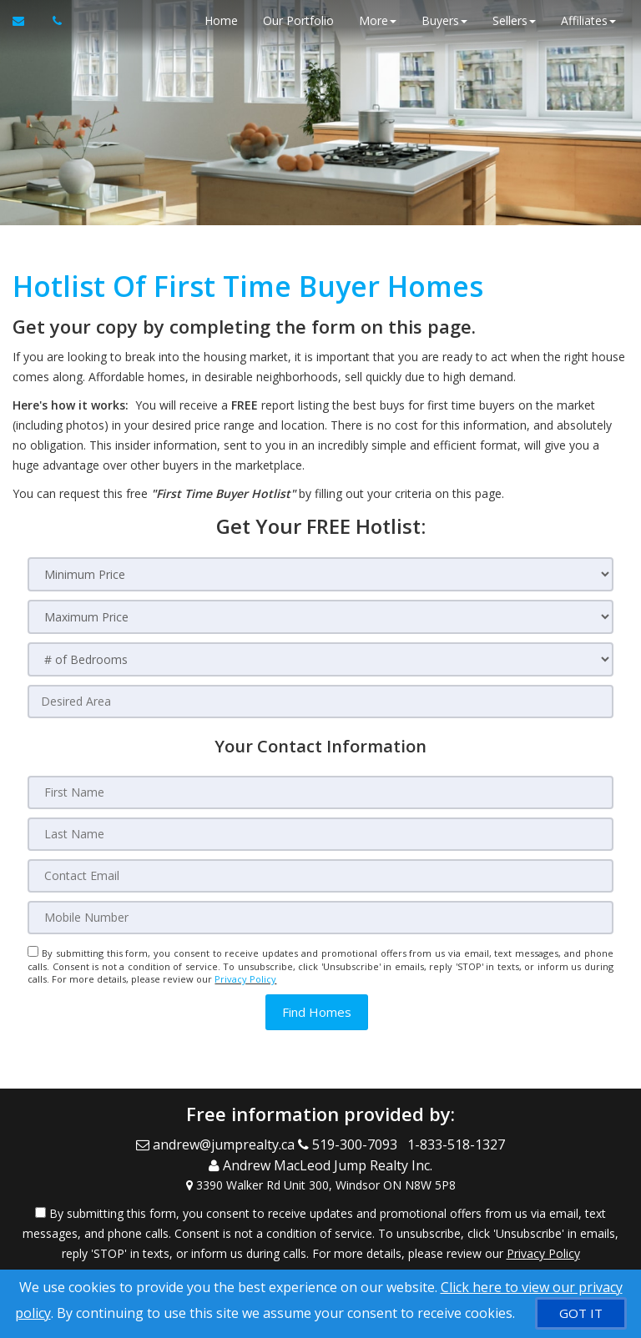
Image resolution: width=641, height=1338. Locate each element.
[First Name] (320, 792)
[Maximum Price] (320, 617)
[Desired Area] (320, 701)
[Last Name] (320, 834)
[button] (316, 1012)
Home (221, 20)
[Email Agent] (26, 21)
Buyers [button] (444, 20)
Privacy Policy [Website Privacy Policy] (245, 979)
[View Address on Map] (320, 1183)
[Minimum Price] (320, 574)
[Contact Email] (320, 876)
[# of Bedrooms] (320, 659)
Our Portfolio (298, 20)
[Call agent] (52, 21)
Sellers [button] (514, 20)
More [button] (377, 20)
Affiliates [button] (588, 20)
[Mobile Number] (320, 917)
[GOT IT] (581, 1313)
